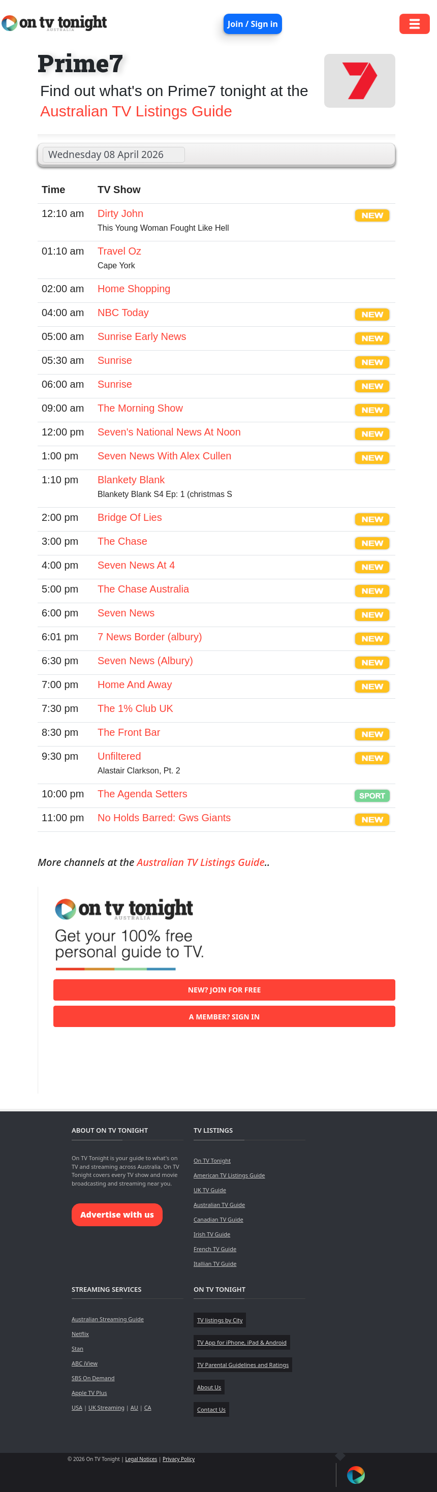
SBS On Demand (93, 1378)
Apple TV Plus (89, 1392)
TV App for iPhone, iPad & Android (242, 1342)
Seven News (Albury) (145, 660)
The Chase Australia (143, 589)
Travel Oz (119, 251)
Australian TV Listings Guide (136, 111)
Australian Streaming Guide (108, 1319)
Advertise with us (117, 1214)
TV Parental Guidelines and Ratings (243, 1365)
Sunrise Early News (142, 336)
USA (77, 1407)
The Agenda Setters (143, 793)
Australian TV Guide (219, 1204)
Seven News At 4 (136, 565)
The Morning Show (140, 408)
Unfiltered (119, 756)
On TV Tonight (212, 1160)
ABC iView (85, 1363)
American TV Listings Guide (229, 1175)
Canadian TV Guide (218, 1219)
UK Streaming (106, 1407)
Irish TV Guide (212, 1234)
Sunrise (115, 360)
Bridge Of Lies (130, 517)
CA (147, 1407)
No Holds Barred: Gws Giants (164, 817)
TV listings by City (219, 1320)
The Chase (122, 541)
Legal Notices (141, 1459)
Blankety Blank (131, 479)
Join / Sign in (253, 23)
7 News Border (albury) (150, 636)
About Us (209, 1387)
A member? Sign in (224, 1016)
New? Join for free (224, 989)
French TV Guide (215, 1249)
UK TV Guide (210, 1190)
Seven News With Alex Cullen (164, 455)
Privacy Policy (179, 1459)
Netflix (80, 1334)
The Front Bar (129, 732)
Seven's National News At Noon (169, 432)
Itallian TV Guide (215, 1263)
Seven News (126, 612)
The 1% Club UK (135, 708)
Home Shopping (134, 288)
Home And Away (135, 684)
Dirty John (120, 213)
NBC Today (123, 312)
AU (134, 1407)
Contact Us (211, 1409)
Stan (77, 1348)
